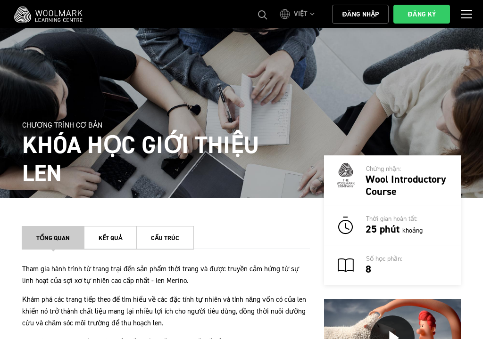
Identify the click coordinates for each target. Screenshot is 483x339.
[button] (298, 14)
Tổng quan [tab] (53, 238)
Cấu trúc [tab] (165, 238)
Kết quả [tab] (110, 238)
